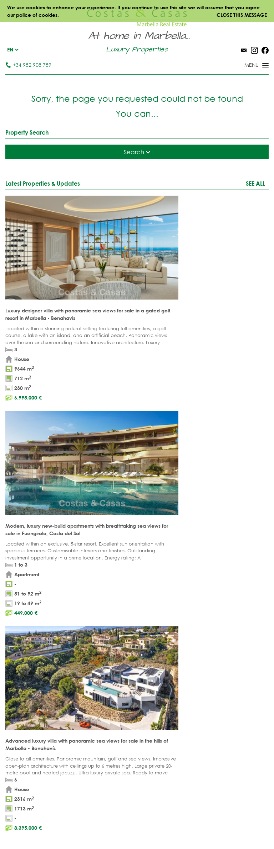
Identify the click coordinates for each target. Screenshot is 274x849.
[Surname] (135, 416)
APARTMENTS (20, 634)
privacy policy (125, 445)
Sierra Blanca (155, 678)
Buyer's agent (23, 690)
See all (255, 183)
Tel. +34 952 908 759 (154, 576)
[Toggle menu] (247, 65)
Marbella (149, 635)
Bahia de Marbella (161, 701)
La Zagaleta (219, 645)
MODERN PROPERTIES (97, 667)
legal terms (89, 445)
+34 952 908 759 (28, 64)
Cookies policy (195, 827)
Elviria (145, 690)
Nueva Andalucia (160, 656)
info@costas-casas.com (158, 587)
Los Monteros (222, 690)
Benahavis (216, 635)
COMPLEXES (20, 678)
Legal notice (118, 827)
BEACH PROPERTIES (93, 635)
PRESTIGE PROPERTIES (96, 690)
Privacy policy (155, 827)
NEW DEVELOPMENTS (30, 667)
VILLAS (13, 646)
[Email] (135, 431)
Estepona (215, 668)
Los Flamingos (222, 656)
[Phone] (47, 431)
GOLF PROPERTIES (92, 645)
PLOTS (12, 656)
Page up (137, 506)
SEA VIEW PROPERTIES (96, 657)
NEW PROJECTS (89, 678)
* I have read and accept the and (77, 445)
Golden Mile (153, 667)
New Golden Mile (225, 678)
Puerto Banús (155, 645)
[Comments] (225, 424)
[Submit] (252, 456)
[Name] (47, 416)
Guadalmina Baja (226, 701)
